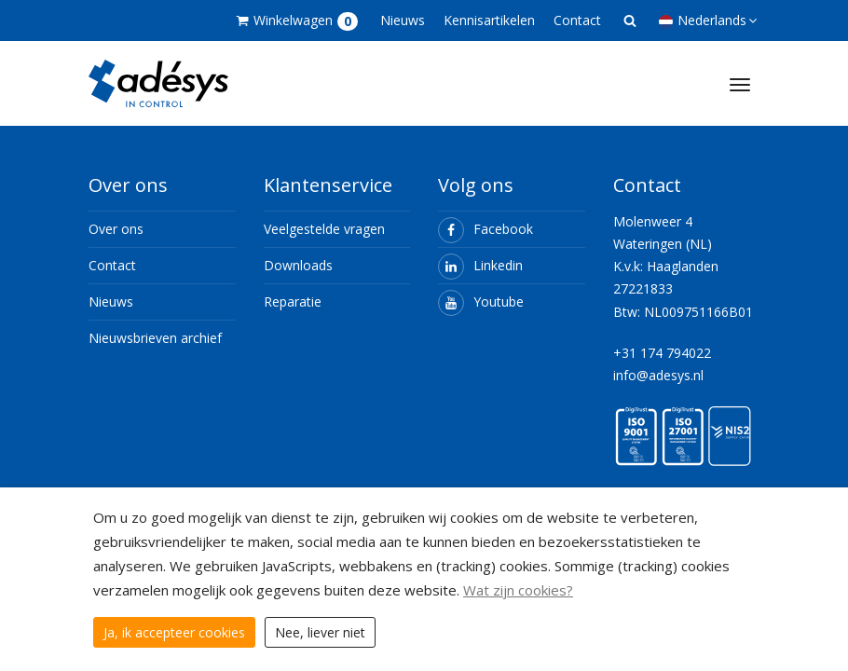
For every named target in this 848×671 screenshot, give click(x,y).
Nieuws (402, 20)
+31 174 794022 (662, 353)
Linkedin (480, 265)
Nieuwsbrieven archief (155, 338)
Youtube (481, 301)
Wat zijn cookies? (518, 590)
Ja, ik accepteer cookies (174, 632)
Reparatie (292, 301)
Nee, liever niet (320, 632)
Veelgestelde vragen (324, 229)
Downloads (298, 265)
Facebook (485, 229)
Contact (577, 20)
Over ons (116, 229)
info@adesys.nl (658, 375)
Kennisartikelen (489, 20)
